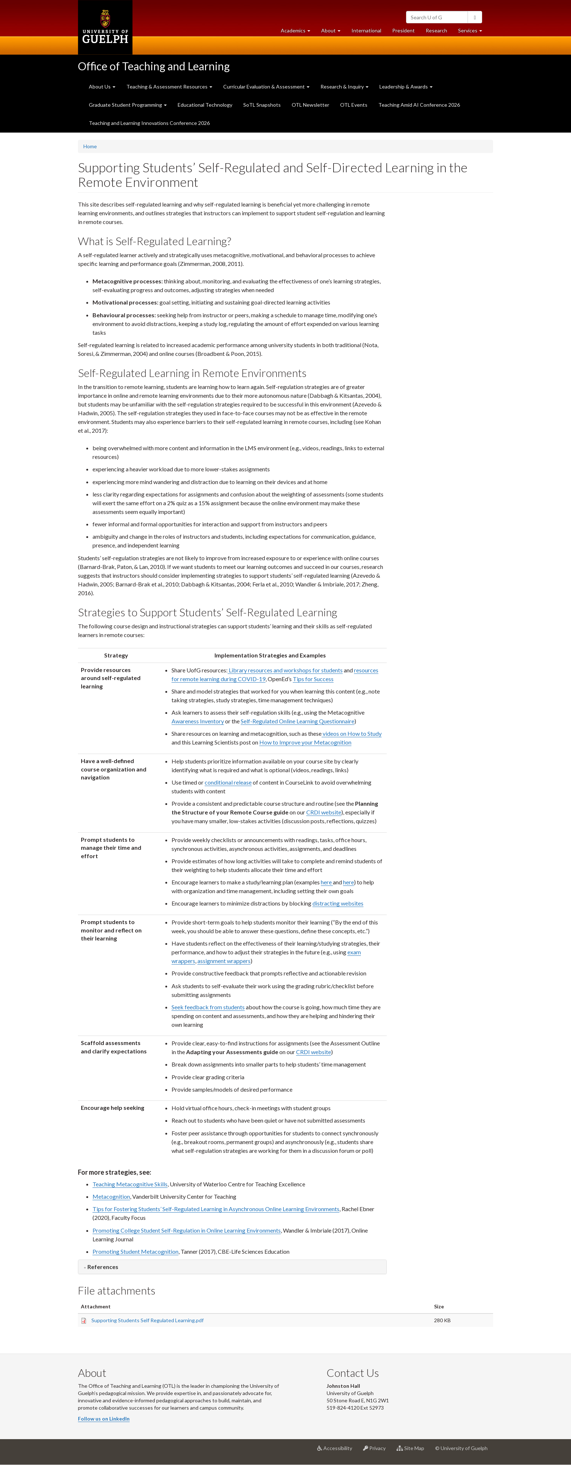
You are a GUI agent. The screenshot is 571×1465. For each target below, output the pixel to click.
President (403, 30)
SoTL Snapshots (262, 105)
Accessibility (337, 1450)
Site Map (413, 1450)
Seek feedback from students (208, 1006)
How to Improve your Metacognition (305, 742)
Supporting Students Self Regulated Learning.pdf (147, 1320)
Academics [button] (298, 32)
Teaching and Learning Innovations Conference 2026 (149, 123)
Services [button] (473, 32)
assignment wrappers (224, 960)
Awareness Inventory (198, 721)
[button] (101, 1266)
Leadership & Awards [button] (406, 86)
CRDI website (323, 812)
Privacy (377, 1450)
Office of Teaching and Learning (154, 65)
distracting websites (337, 903)
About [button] (333, 32)
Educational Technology (205, 105)
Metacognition (111, 1196)
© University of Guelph (461, 1448)
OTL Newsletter (310, 105)
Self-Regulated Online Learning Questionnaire (297, 721)
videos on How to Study (352, 733)
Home (90, 146)
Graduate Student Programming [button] (128, 105)
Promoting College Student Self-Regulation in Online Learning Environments (186, 1230)
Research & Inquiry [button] (344, 86)
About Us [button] (102, 86)
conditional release (228, 782)
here (327, 882)
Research (439, 32)
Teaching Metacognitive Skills (130, 1184)
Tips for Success (313, 678)
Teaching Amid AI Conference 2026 (419, 105)
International (366, 30)
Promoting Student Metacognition (135, 1251)
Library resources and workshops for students (285, 670)
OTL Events (353, 105)
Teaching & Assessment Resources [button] (169, 86)
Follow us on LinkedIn (104, 1418)
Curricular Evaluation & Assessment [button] (266, 86)
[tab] (232, 1267)
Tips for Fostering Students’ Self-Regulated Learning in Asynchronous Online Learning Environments (215, 1208)
